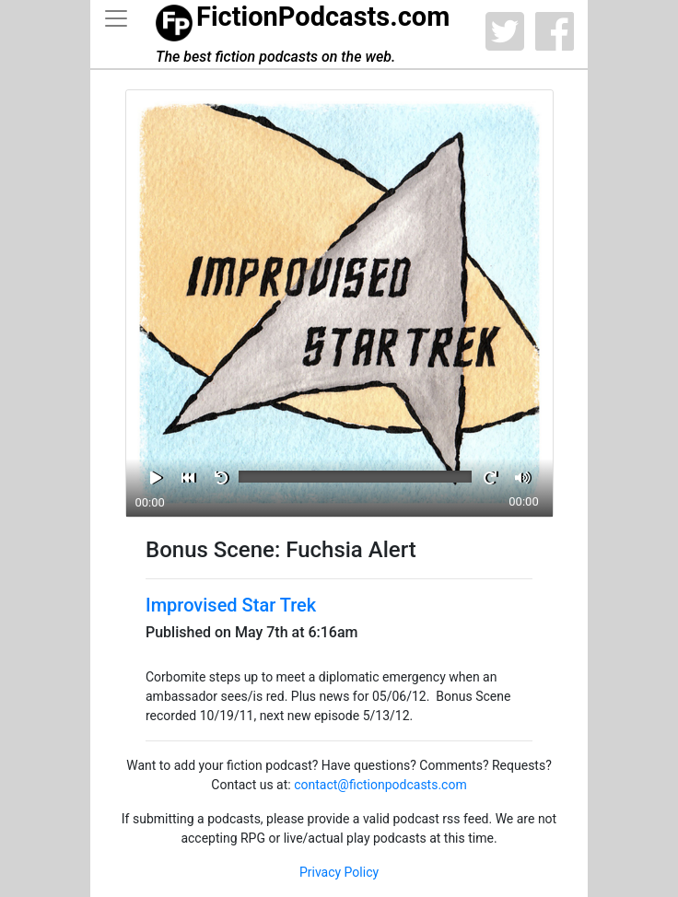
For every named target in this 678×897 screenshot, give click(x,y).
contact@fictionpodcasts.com (380, 784)
